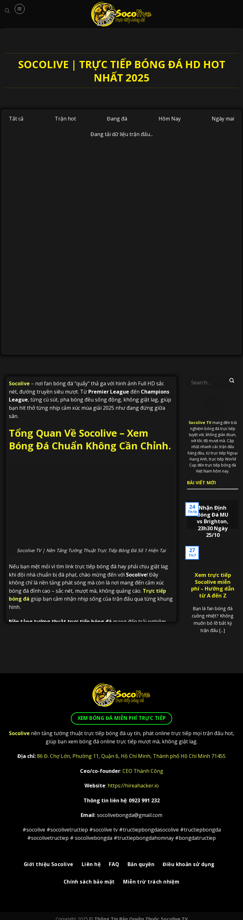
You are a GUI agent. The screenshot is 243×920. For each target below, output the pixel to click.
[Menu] (20, 9)
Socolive (19, 383)
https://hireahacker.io (133, 785)
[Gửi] (232, 380)
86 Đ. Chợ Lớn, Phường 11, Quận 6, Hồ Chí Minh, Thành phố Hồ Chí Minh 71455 (131, 756)
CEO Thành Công (142, 770)
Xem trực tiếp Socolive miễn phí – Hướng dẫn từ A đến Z (212, 585)
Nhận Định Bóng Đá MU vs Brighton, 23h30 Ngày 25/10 (212, 521)
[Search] (7, 11)
